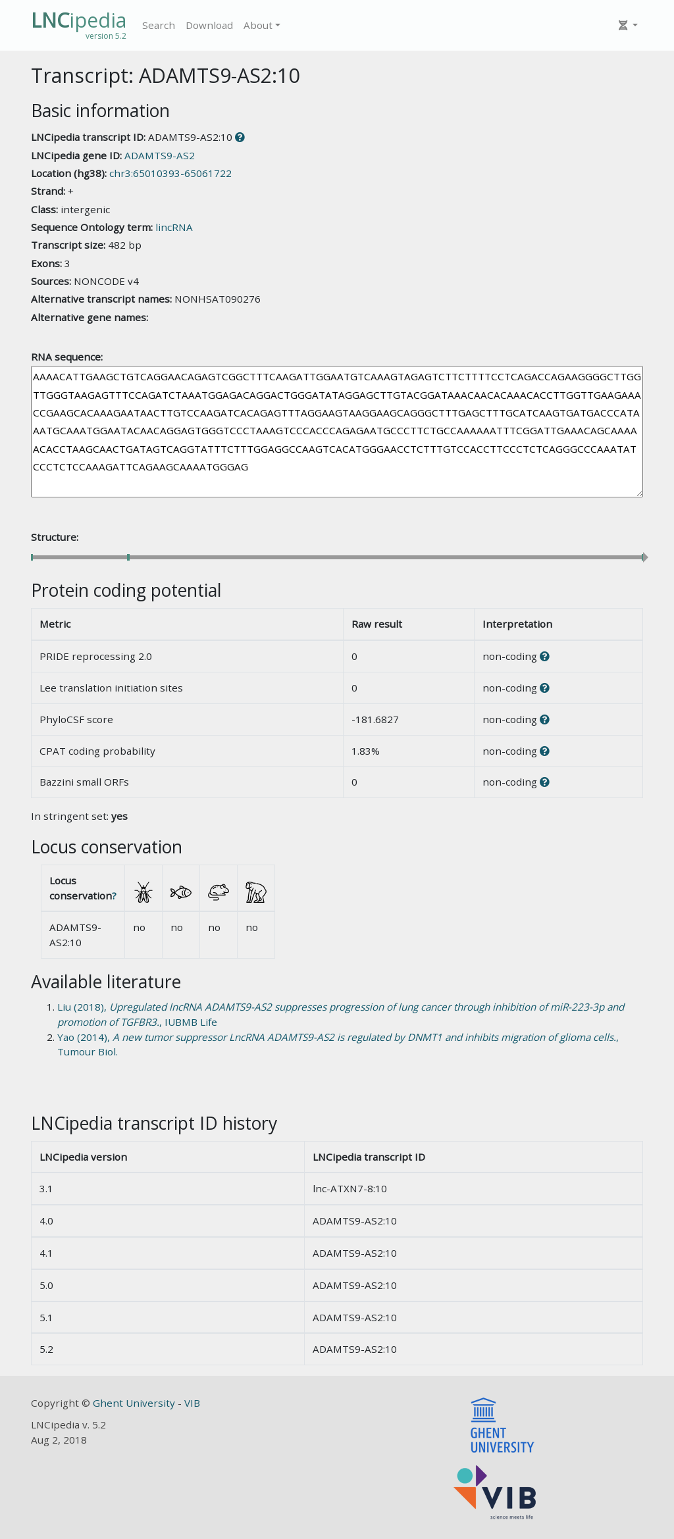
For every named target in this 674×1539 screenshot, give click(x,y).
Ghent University (135, 1402)
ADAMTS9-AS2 (159, 155)
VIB (192, 1402)
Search (158, 25)
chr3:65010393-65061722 (170, 173)
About (258, 25)
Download (209, 25)
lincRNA (174, 227)
